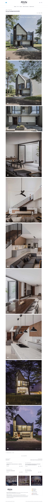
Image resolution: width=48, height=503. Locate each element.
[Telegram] (6, 2)
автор (13, 452)
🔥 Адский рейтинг (34, 489)
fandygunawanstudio (8, 452)
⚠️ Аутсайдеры (34, 490)
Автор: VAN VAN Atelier (28, 470)
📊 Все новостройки (34, 491)
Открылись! (34, 480)
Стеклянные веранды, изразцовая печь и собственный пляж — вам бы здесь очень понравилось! (32, 464)
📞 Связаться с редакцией (35, 494)
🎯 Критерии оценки (34, 493)
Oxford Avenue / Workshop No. (10, 470)
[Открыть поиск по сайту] (41, 2)
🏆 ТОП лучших (34, 488)
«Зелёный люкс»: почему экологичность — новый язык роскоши (14, 464)
